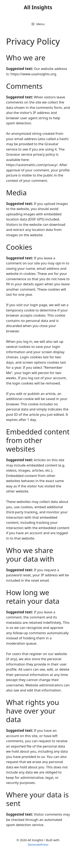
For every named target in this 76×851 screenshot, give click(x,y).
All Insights (38, 7)
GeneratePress (38, 844)
